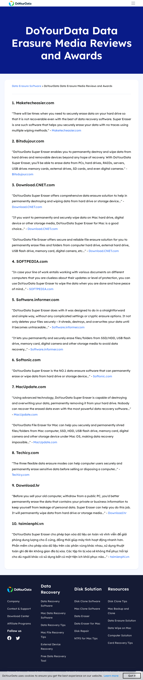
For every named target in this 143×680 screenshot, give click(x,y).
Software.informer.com (68, 327)
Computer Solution (120, 635)
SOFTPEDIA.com (41, 289)
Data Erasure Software (26, 86)
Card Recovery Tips (120, 643)
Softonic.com (102, 376)
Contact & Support (19, 608)
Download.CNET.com (27, 207)
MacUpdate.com (26, 414)
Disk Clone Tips (117, 601)
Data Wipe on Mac (119, 628)
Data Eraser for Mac (87, 623)
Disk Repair (81, 631)
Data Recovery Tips (53, 625)
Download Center (18, 616)
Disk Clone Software (87, 601)
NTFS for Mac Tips (86, 638)
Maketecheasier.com (66, 130)
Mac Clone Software (87, 608)
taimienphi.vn (119, 557)
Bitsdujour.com (22, 174)
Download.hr (117, 513)
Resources (118, 589)
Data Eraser (82, 616)
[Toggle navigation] (133, 3)
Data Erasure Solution (122, 620)
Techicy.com (20, 474)
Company (13, 601)
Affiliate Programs (19, 623)
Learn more (111, 675)
